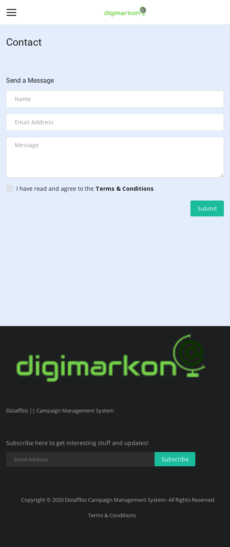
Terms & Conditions (112, 515)
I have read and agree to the (80, 188)
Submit (207, 208)
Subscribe (175, 459)
